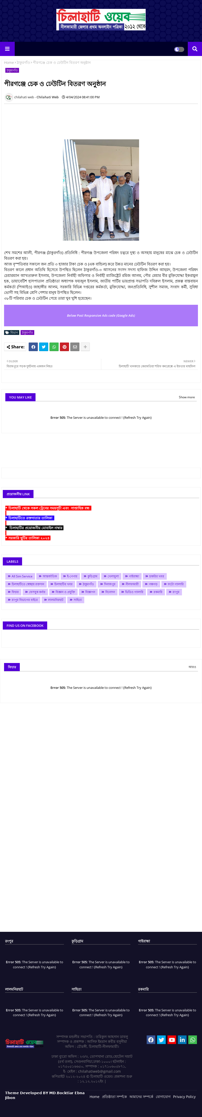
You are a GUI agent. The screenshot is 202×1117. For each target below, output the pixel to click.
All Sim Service (22, 576)
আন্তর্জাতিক (50, 576)
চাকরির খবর (156, 576)
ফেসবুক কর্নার (37, 592)
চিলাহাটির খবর (63, 584)
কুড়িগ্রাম (92, 576)
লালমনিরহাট (55, 600)
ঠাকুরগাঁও (23, 62)
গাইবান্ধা (134, 576)
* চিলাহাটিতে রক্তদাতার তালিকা (29, 518)
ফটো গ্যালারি (176, 584)
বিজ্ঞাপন (90, 592)
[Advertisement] (96, 119)
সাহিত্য (78, 600)
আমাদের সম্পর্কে (141, 1096)
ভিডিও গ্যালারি (134, 592)
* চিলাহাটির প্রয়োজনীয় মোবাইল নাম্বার (34, 527)
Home (9, 62)
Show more (187, 397)
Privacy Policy (184, 1096)
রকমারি (158, 592)
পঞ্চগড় (153, 584)
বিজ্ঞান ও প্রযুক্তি (65, 592)
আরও (192, 667)
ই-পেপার (72, 576)
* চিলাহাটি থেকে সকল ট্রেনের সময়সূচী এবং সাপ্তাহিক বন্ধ (48, 508)
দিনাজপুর (109, 584)
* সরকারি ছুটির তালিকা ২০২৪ (27, 538)
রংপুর (176, 592)
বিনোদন (110, 592)
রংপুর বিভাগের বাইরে (25, 600)
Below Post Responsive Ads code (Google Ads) (101, 315)
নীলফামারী (132, 584)
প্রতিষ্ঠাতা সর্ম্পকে (114, 1096)
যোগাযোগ (163, 1096)
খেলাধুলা (113, 576)
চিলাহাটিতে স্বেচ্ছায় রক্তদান (28, 584)
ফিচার (15, 592)
